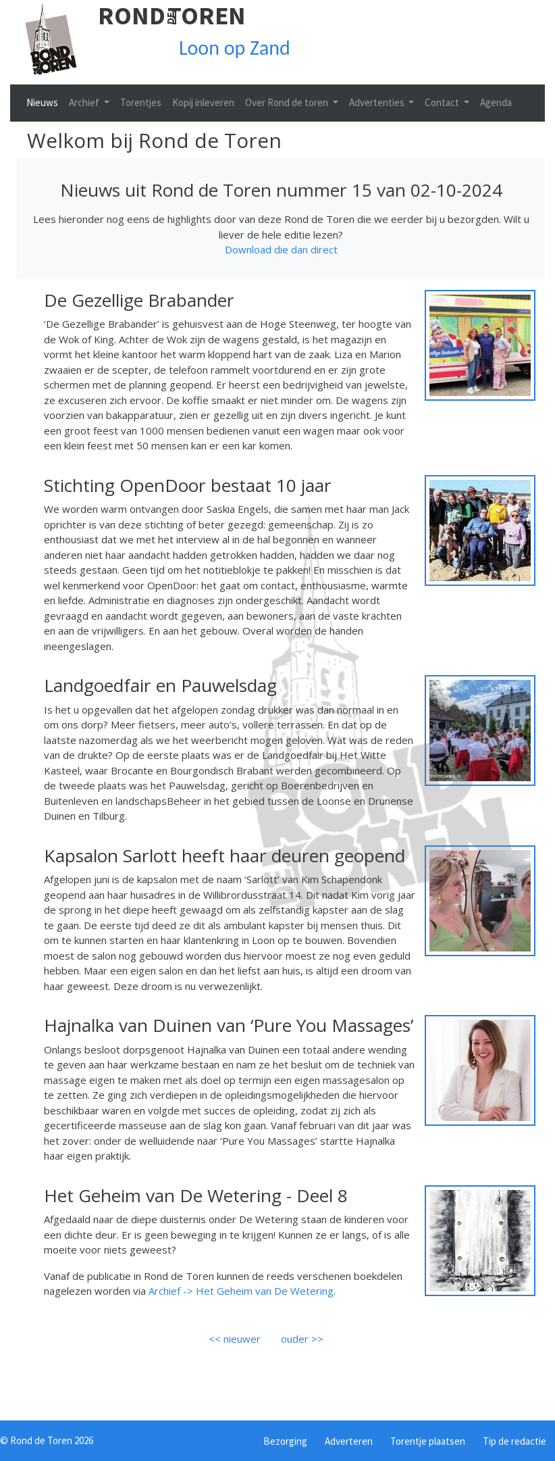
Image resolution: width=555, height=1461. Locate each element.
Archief (85, 102)
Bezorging (285, 1441)
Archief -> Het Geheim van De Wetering (241, 1290)
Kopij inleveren (203, 102)
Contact (443, 102)
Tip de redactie (514, 1441)
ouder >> (302, 1338)
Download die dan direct (281, 249)
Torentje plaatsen (427, 1441)
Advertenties (377, 102)
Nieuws (42, 102)
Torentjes (140, 102)
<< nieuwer (235, 1338)
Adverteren (349, 1441)
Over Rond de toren (287, 102)
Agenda (496, 102)
